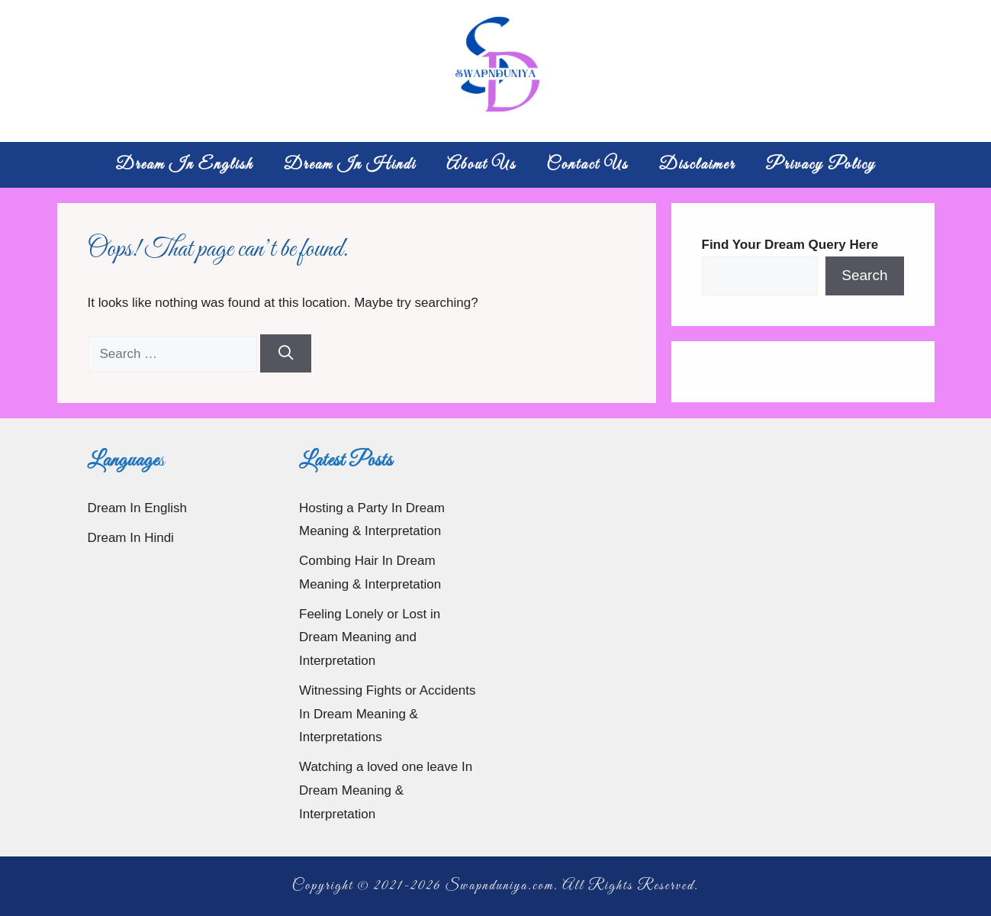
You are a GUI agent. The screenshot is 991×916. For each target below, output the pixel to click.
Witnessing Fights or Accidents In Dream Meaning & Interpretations (387, 713)
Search (864, 275)
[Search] (285, 353)
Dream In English (184, 165)
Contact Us (587, 165)
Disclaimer (696, 165)
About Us (481, 165)
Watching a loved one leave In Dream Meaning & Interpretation (385, 790)
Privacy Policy (821, 165)
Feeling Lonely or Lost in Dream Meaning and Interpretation (369, 637)
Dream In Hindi (350, 165)
